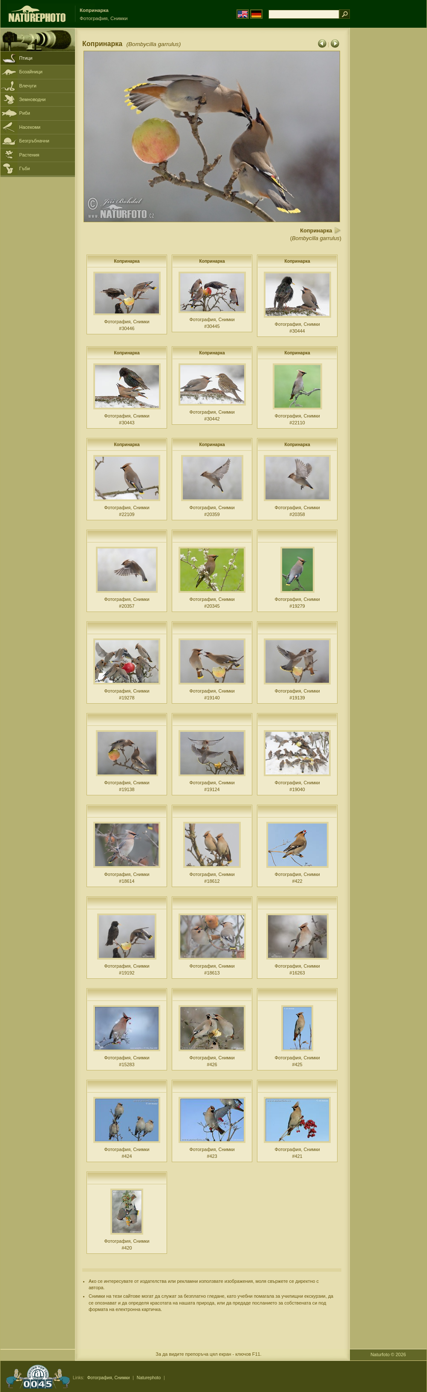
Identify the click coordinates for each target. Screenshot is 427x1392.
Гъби (24, 168)
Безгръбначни (34, 140)
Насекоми (29, 127)
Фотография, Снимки (108, 1377)
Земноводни (32, 99)
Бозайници (31, 71)
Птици (25, 58)
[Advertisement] (388, 164)
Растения (29, 154)
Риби (24, 113)
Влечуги (27, 85)
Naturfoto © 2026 (388, 1354)
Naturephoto (149, 1377)
